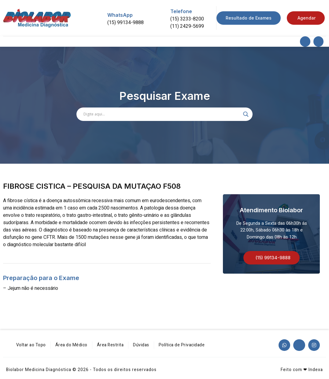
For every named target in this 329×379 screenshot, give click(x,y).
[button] (271, 257)
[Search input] (161, 114)
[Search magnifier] (246, 114)
